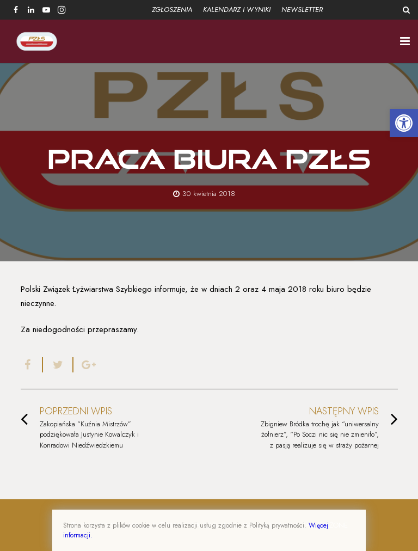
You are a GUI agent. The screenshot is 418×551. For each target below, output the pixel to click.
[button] (404, 123)
